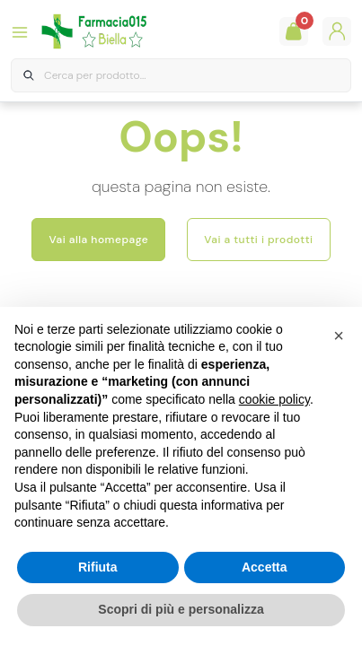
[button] (338, 335)
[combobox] (181, 75)
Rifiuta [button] (98, 567)
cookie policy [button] (274, 399)
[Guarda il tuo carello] (293, 31)
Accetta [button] (264, 567)
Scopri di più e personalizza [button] (180, 609)
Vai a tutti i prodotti (258, 239)
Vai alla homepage (98, 239)
